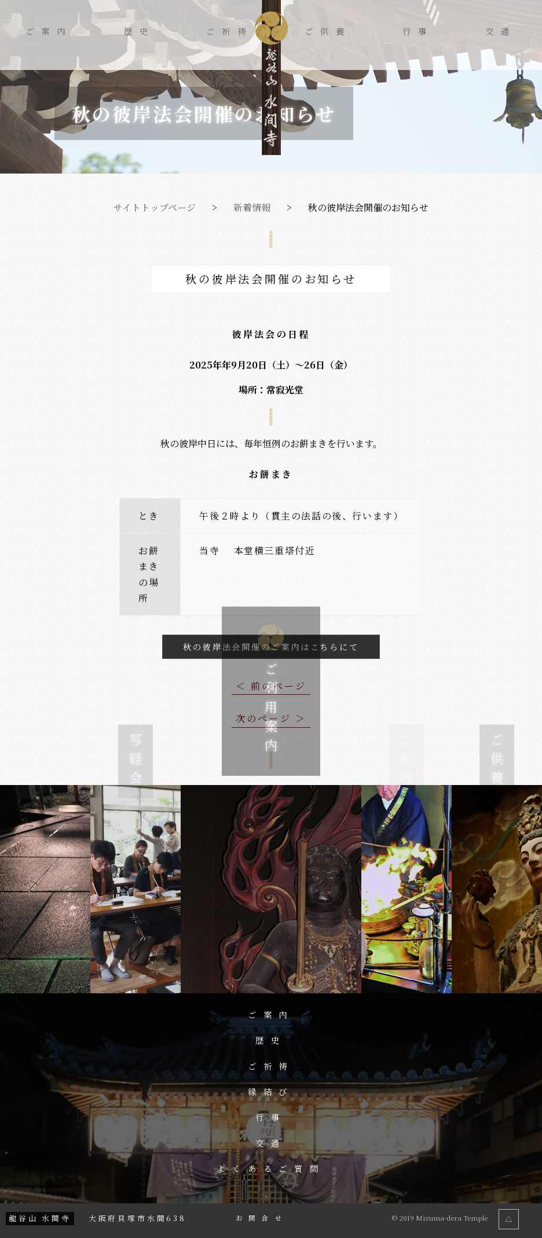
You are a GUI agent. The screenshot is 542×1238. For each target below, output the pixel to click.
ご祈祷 (229, 31)
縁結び (271, 1092)
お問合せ (261, 1218)
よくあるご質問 (271, 1169)
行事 (418, 31)
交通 (501, 31)
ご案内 (48, 31)
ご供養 (328, 31)
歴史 (139, 31)
